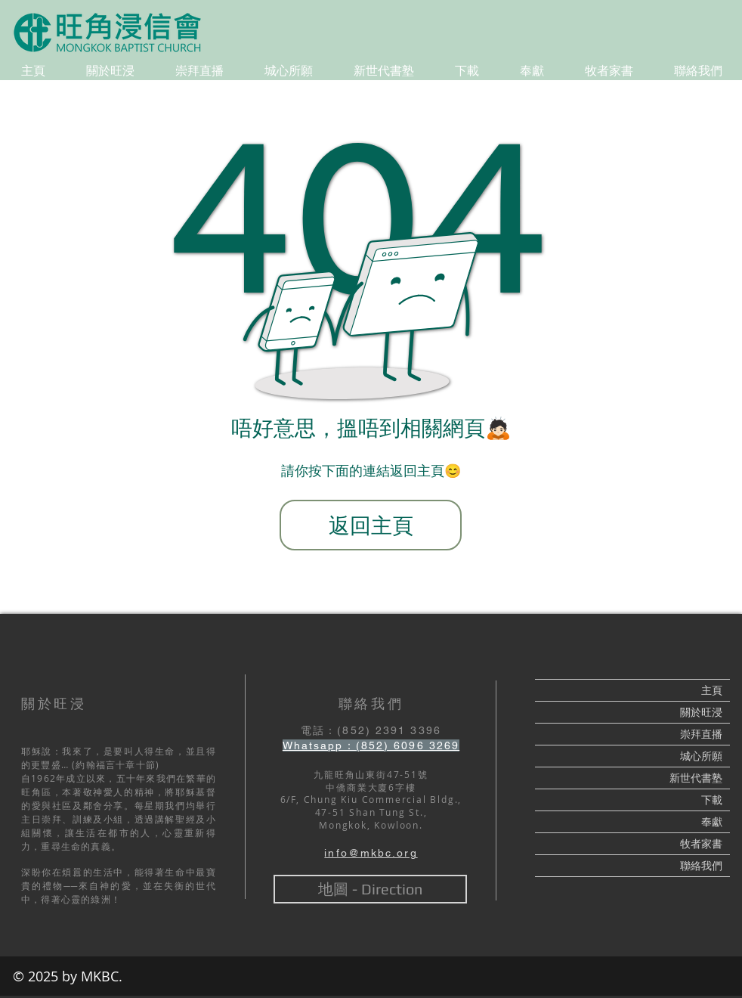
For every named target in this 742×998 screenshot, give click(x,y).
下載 (711, 800)
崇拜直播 (701, 734)
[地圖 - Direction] (370, 889)
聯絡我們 (701, 866)
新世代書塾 (695, 778)
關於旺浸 (701, 712)
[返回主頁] (371, 525)
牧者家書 (701, 844)
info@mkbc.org (370, 853)
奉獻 (711, 822)
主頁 (711, 690)
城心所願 (701, 756)
